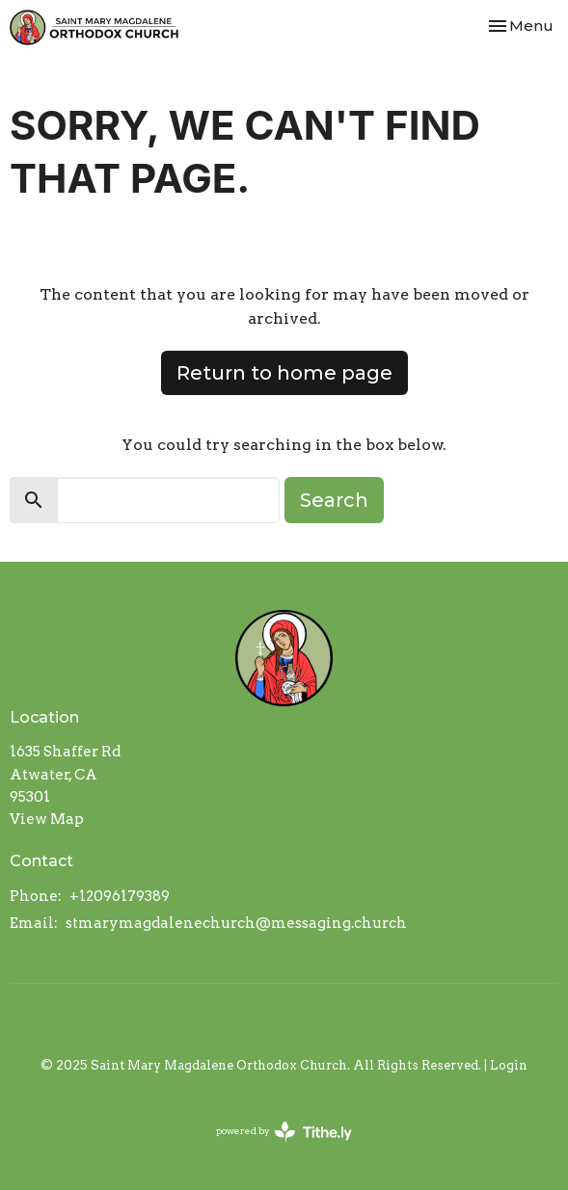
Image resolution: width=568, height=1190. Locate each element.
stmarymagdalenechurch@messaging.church (236, 923)
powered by (284, 1132)
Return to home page (284, 372)
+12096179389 (119, 896)
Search (334, 500)
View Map (47, 819)
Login (508, 1065)
